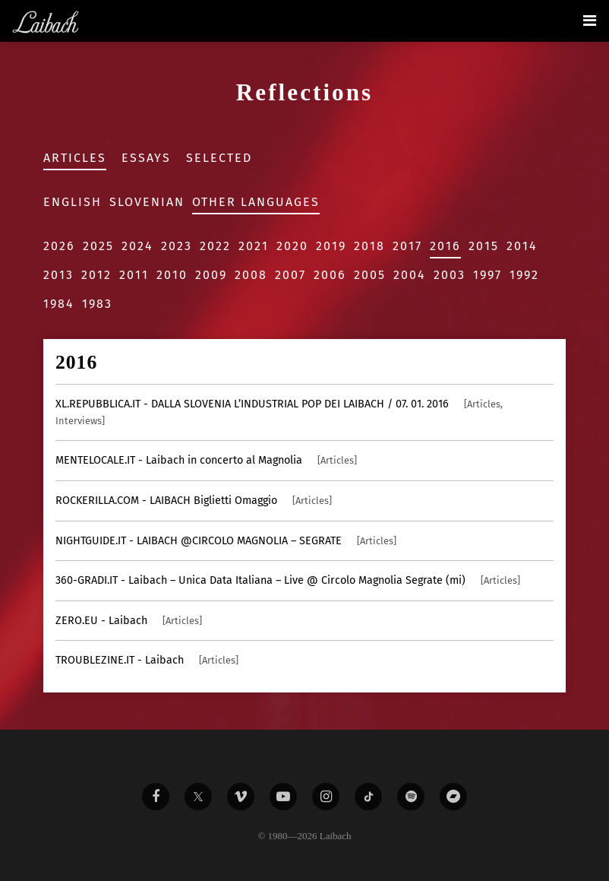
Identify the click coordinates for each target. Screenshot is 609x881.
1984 (58, 303)
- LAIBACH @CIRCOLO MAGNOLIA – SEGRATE (225, 540)
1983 (97, 303)
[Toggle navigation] (589, 20)
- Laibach (128, 620)
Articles (74, 158)
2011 (134, 275)
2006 (330, 275)
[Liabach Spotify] (410, 796)
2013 (58, 275)
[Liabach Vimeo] (240, 796)
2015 (484, 246)
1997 (487, 275)
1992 (524, 275)
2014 (522, 246)
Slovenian (147, 202)
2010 (172, 275)
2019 (331, 246)
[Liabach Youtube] (283, 796)
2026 (59, 246)
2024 (137, 246)
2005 (370, 275)
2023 (176, 246)
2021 (253, 246)
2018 (369, 246)
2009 (211, 275)
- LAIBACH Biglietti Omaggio (193, 500)
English (72, 202)
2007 (290, 275)
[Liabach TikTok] (368, 796)
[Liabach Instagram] (325, 796)
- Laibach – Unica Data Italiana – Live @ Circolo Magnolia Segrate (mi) (287, 580)
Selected (219, 158)
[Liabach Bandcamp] (453, 796)
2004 (409, 275)
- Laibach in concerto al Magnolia (206, 460)
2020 (292, 246)
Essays (146, 158)
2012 (96, 275)
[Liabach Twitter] (198, 796)
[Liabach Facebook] (155, 796)
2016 (445, 246)
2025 (98, 246)
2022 (215, 246)
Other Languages (256, 202)
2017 (407, 246)
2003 (449, 275)
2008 (251, 275)
